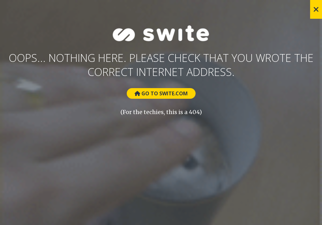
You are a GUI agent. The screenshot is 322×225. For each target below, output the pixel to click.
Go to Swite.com (161, 93)
